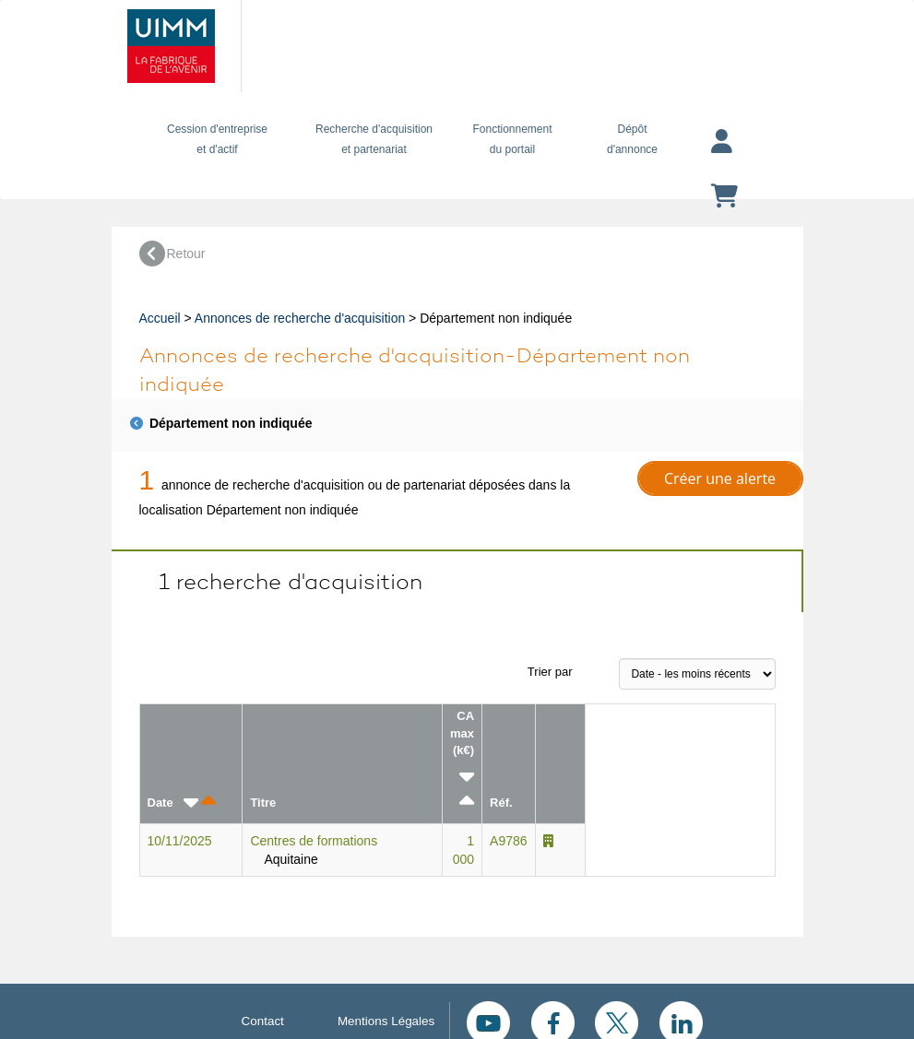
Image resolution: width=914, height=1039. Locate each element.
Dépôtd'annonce (633, 139)
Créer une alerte (720, 478)
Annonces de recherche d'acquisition (300, 318)
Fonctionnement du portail (513, 139)
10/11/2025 (180, 840)
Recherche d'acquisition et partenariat (374, 139)
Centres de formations (313, 840)
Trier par (550, 672)
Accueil (160, 318)
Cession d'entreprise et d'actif (217, 139)
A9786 (508, 840)
